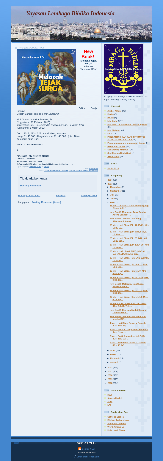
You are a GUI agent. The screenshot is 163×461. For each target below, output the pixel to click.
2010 (110, 375)
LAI (109, 405)
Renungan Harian (116, 146)
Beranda (60, 195)
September (116, 191)
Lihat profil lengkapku (88, 456)
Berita (110, 114)
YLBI (109, 401)
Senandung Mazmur (117, 149)
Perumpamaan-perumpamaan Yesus (126, 143)
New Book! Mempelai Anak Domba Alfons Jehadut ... (128, 213)
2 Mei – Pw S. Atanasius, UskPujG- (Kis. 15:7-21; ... (127, 337)
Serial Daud (113, 156)
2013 (110, 183)
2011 (110, 371)
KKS (109, 133)
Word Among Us (115, 427)
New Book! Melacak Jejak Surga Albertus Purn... (127, 285)
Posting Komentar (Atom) (46, 202)
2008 (110, 383)
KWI (109, 395)
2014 (110, 180)
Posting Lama (89, 195)
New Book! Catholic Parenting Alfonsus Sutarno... (125, 219)
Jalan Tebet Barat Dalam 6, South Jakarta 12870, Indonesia (71, 171)
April (113, 350)
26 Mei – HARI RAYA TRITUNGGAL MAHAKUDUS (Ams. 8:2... (127, 252)
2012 (110, 367)
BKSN (110, 117)
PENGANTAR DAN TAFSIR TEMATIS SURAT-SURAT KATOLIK (126, 138)
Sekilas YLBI (88, 449)
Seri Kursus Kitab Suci (119, 153)
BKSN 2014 (113, 168)
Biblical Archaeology (118, 420)
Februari (115, 358)
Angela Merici (114, 398)
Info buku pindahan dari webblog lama (127, 124)
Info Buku (93, 169)
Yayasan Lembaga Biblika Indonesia (70, 13)
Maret (113, 354)
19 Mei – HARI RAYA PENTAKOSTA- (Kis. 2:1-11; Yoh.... (128, 304)
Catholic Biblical (115, 417)
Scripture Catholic (116, 423)
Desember (115, 187)
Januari (114, 362)
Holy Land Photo (116, 430)
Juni (112, 198)
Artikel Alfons (114, 111)
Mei (112, 202)
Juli (112, 194)
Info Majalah (113, 130)
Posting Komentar (30, 185)
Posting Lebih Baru (29, 195)
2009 (110, 379)
